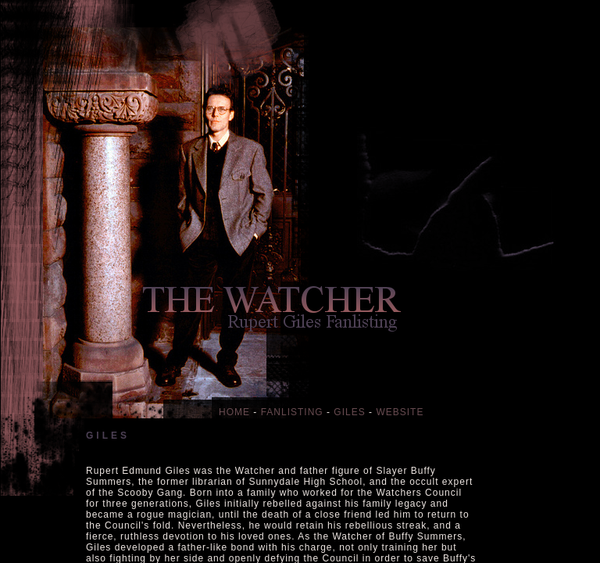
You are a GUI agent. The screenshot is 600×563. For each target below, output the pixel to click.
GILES (349, 412)
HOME (234, 412)
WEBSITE (399, 412)
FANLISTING (292, 412)
